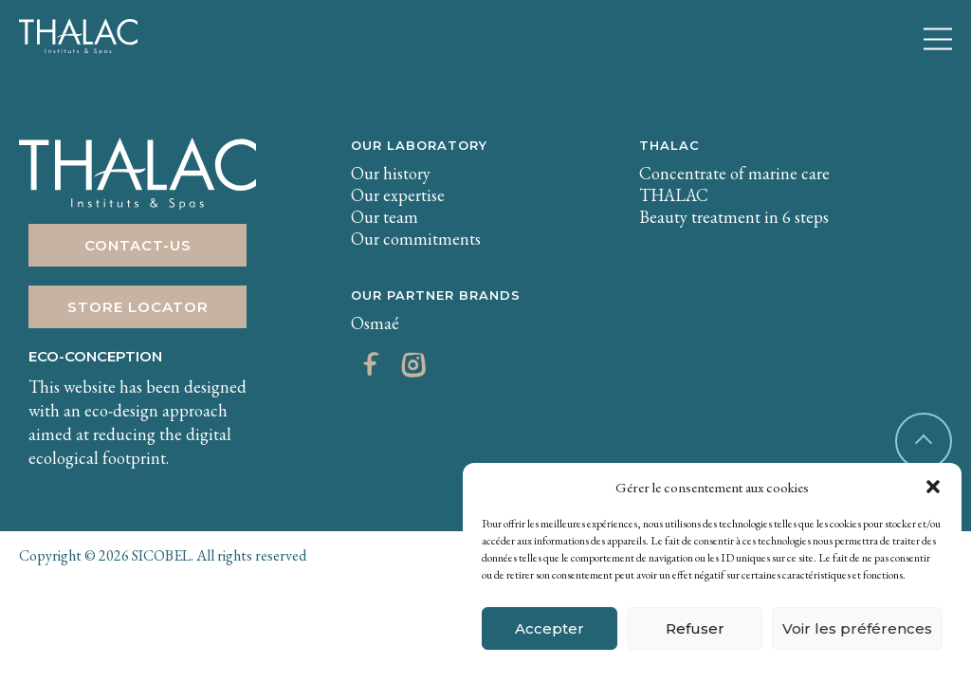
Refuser (695, 628)
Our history (391, 173)
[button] (933, 486)
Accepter (549, 628)
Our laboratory (419, 145)
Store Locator (138, 307)
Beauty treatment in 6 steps (734, 217)
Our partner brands (436, 295)
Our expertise (398, 195)
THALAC (669, 145)
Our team (384, 217)
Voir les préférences (857, 628)
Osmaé (375, 323)
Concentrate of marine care (734, 173)
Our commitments (416, 238)
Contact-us (138, 245)
